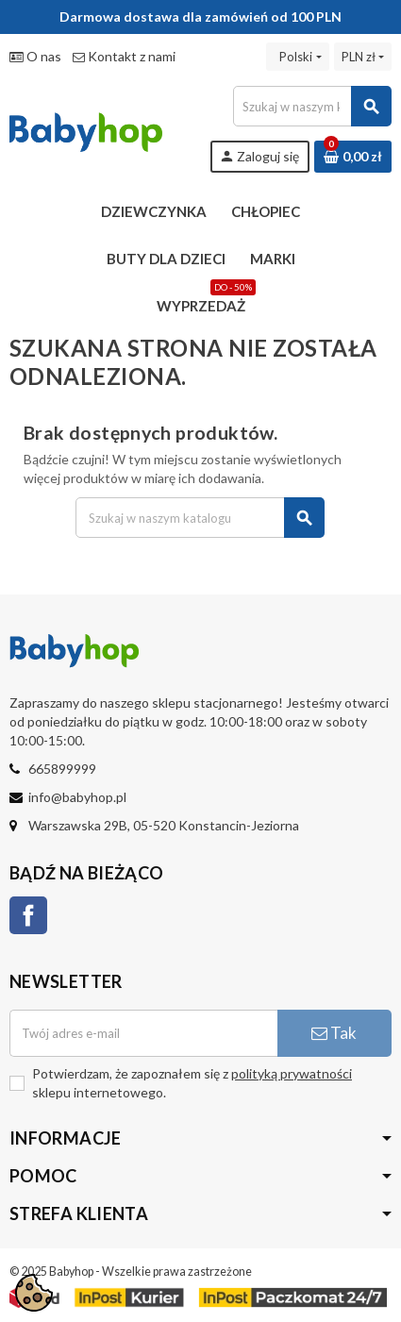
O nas (35, 56)
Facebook (28, 915)
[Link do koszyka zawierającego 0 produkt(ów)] (353, 157)
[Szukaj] (312, 106)
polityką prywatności (291, 1073)
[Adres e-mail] (143, 1033)
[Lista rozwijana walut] (363, 56)
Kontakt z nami (124, 56)
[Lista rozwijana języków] (297, 56)
